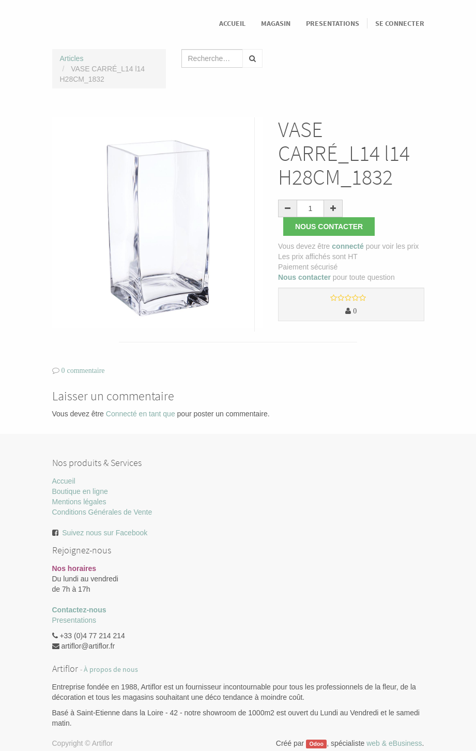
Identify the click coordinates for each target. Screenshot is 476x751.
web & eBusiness (394, 743)
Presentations (74, 620)
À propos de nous (111, 669)
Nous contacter (329, 226)
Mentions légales (79, 502)
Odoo (316, 744)
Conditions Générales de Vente (102, 512)
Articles (72, 58)
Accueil (63, 481)
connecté (347, 246)
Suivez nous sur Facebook (104, 533)
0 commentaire (83, 370)
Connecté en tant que (140, 414)
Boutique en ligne (80, 491)
